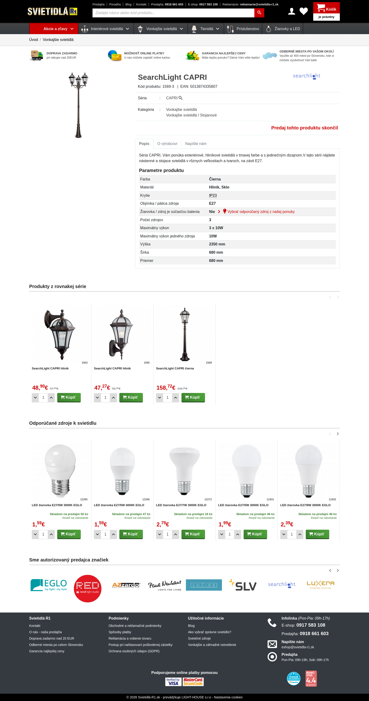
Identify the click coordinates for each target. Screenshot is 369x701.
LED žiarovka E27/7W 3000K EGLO (181, 505)
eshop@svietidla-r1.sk (298, 647)
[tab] (144, 144)
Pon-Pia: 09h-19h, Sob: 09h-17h (305, 660)
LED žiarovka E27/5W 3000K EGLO (57, 505)
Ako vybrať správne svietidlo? (209, 632)
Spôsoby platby (120, 632)
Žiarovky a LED (282, 29)
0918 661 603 (167, 4)
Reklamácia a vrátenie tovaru (130, 638)
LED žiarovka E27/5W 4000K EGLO (119, 505)
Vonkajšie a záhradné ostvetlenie (212, 645)
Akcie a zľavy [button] (59, 29)
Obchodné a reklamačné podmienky (135, 626)
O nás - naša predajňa (45, 632)
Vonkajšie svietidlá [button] (161, 29)
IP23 (213, 195)
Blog (128, 4)
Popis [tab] (144, 144)
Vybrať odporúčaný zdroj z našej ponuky (255, 212)
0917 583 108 (203, 4)
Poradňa (114, 4)
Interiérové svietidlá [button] (106, 29)
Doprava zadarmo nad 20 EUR (51, 638)
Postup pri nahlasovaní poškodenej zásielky (141, 645)
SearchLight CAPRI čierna (175, 368)
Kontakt (141, 4)
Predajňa (98, 4)
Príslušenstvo (243, 29)
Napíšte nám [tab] (196, 144)
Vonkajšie (181, 110)
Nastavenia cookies (228, 697)
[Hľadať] (259, 13)
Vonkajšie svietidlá (58, 40)
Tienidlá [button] (206, 29)
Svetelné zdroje (199, 638)
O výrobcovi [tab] (167, 144)
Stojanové (208, 115)
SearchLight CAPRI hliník (50, 368)
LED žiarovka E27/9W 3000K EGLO (305, 505)
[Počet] (43, 397)
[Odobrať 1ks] (35, 397)
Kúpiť (68, 397)
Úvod (33, 40)
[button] (331, 297)
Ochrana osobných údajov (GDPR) (134, 651)
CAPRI (174, 98)
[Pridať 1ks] (51, 397)
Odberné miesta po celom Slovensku (56, 645)
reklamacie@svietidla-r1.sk (250, 4)
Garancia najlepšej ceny (46, 651)
